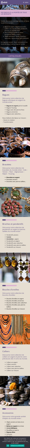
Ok (8, 445)
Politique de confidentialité (17, 445)
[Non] (28, 442)
